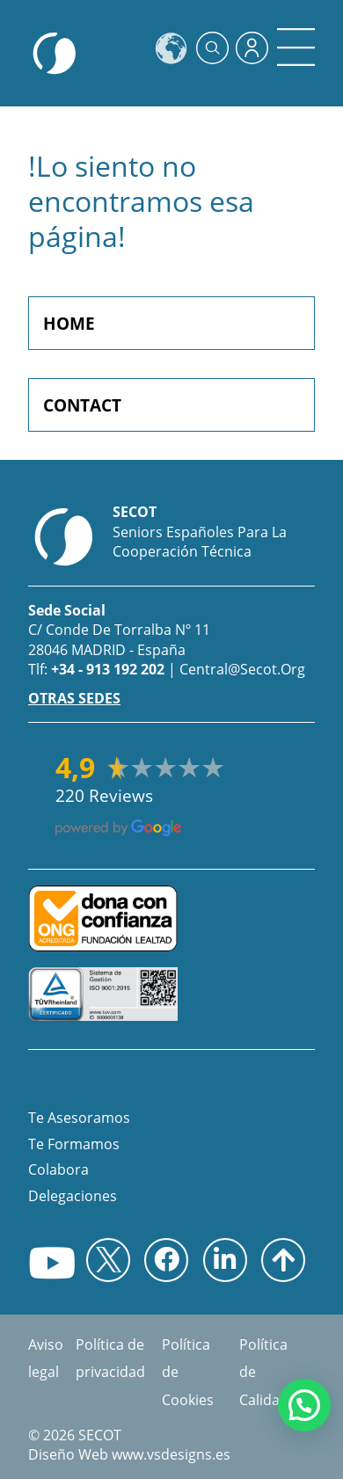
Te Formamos (74, 1144)
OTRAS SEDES (74, 698)
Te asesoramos (79, 1117)
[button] (304, 1405)
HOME (69, 323)
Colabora (58, 1169)
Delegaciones (72, 1196)
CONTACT (82, 405)
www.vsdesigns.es (171, 1454)
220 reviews (104, 795)
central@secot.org (242, 669)
